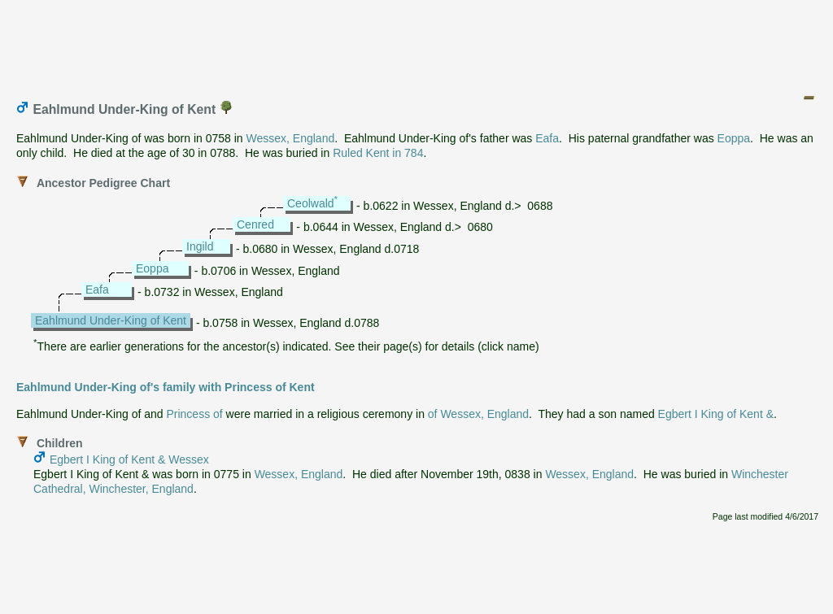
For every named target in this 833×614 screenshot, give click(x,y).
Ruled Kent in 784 (378, 152)
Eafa (547, 138)
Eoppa (733, 138)
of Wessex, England (478, 413)
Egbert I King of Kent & (716, 413)
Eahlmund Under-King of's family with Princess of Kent (165, 387)
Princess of (194, 413)
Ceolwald (310, 203)
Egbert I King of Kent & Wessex (129, 459)
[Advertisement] (417, 43)
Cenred (255, 224)
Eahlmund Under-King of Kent (110, 320)
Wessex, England (290, 138)
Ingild (199, 246)
